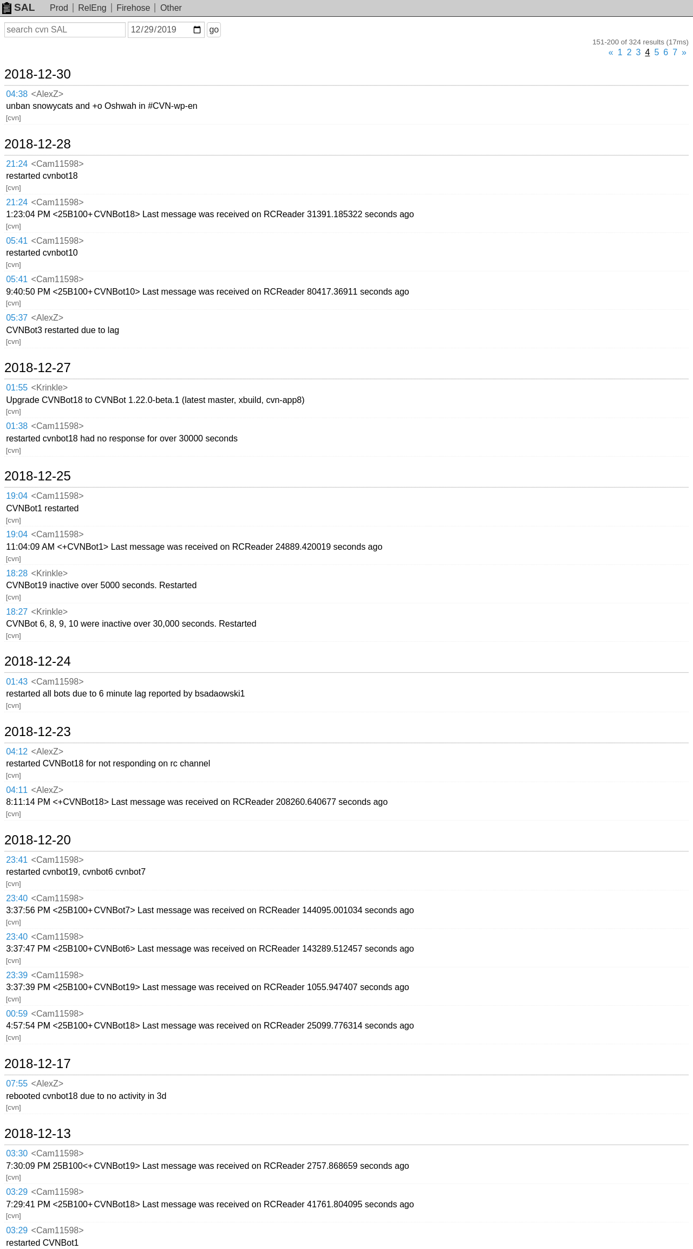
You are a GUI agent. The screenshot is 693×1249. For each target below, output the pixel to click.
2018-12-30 (37, 74)
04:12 (17, 751)
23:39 (17, 975)
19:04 (17, 495)
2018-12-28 (37, 144)
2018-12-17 (37, 1063)
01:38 (17, 426)
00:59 (17, 1013)
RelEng (92, 7)
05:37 (17, 317)
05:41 (17, 240)
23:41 (17, 859)
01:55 (17, 387)
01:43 (17, 681)
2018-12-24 (37, 661)
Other (171, 7)
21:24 (17, 163)
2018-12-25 (37, 476)
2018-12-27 (37, 367)
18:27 (17, 611)
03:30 (17, 1153)
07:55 (17, 1083)
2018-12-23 (37, 731)
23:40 (17, 898)
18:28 (17, 573)
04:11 (17, 790)
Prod (59, 7)
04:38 (17, 94)
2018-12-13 (37, 1133)
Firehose (133, 7)
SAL (18, 7)
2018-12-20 (37, 840)
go (214, 29)
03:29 (17, 1191)
